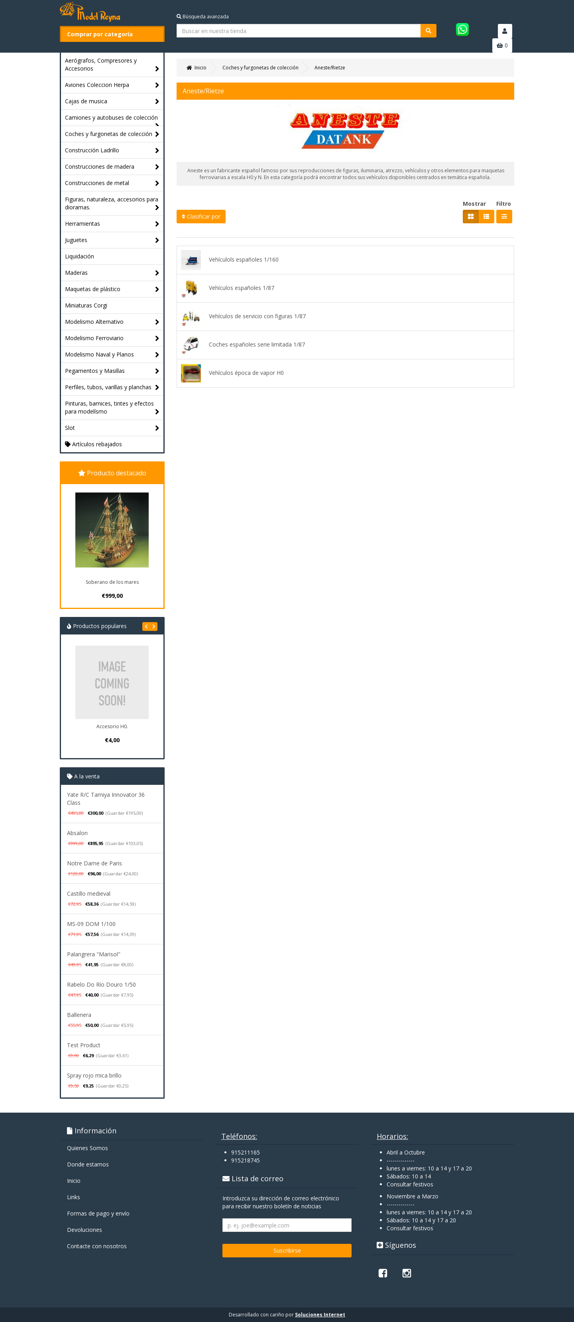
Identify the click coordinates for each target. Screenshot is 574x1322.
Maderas (112, 273)
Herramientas (112, 224)
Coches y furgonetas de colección (112, 134)
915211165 (245, 1152)
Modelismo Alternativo (112, 322)
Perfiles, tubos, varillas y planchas (112, 387)
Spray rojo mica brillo (94, 1075)
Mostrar (474, 203)
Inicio (74, 1180)
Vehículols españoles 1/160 (230, 260)
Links (73, 1197)
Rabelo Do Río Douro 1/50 (101, 984)
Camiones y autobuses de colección (112, 120)
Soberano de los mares (112, 582)
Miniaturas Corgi (86, 305)
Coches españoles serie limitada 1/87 (243, 345)
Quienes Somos (87, 1148)
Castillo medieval (88, 893)
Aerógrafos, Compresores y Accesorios (112, 65)
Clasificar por (201, 216)
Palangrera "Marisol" (93, 954)
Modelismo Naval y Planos (112, 355)
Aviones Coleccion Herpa (112, 85)
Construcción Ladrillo (112, 150)
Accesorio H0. (112, 726)
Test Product (83, 1045)
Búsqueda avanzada (203, 16)
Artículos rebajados (93, 444)
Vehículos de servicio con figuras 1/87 (243, 317)
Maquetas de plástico (112, 289)
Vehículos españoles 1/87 (227, 288)
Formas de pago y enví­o (98, 1213)
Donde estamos (88, 1164)
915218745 (245, 1160)
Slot (112, 428)
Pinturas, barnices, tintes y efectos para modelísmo (112, 408)
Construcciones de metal (112, 183)
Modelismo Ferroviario (112, 338)
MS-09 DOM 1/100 (91, 924)
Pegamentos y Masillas (112, 371)
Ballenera (79, 1015)
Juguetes (112, 240)
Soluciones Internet (320, 1314)
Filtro (503, 203)
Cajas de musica (112, 101)
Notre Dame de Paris (94, 863)
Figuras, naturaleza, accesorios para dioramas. (112, 203)
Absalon (77, 833)
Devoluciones (84, 1229)
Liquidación (79, 256)
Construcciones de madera (112, 167)
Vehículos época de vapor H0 (232, 373)
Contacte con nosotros (97, 1246)
